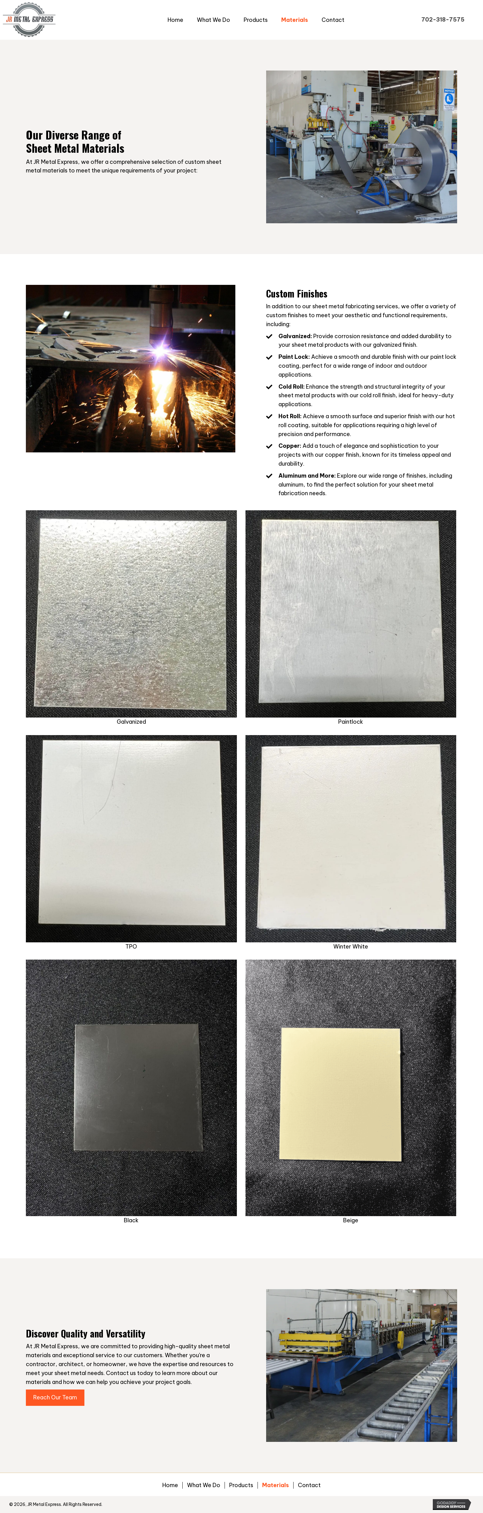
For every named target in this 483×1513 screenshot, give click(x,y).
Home (170, 1485)
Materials (275, 1485)
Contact (309, 1485)
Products (241, 1485)
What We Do (203, 1485)
